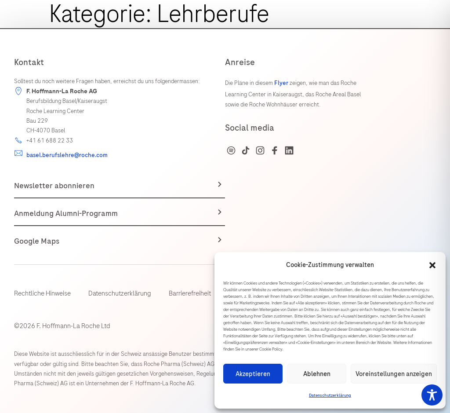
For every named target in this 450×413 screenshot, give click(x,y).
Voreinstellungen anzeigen (394, 373)
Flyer (282, 83)
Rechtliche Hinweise (42, 293)
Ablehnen (316, 373)
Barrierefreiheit (190, 293)
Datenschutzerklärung (330, 395)
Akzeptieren (253, 373)
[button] (432, 265)
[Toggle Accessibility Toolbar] (432, 395)
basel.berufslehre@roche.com (67, 155)
